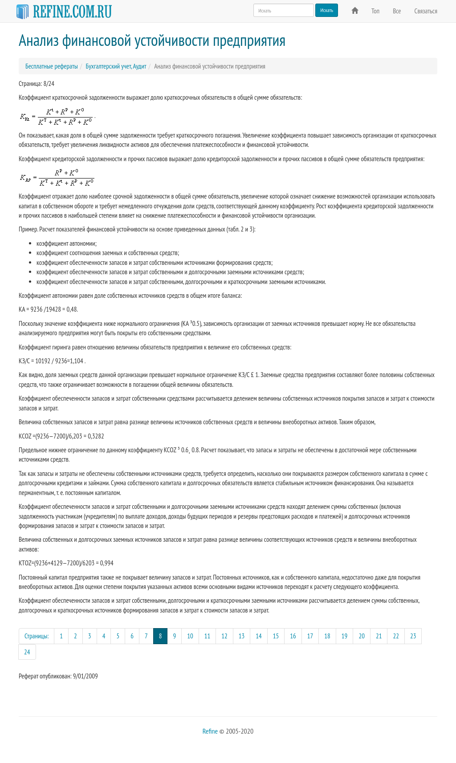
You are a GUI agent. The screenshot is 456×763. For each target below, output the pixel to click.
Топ (375, 11)
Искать (326, 10)
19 (345, 636)
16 (293, 636)
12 (224, 636)
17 (310, 636)
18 (327, 636)
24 (27, 652)
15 (276, 636)
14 (259, 636)
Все (397, 11)
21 (379, 636)
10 (190, 636)
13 (242, 636)
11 (207, 636)
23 (413, 636)
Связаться (426, 11)
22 (396, 636)
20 (361, 636)
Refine (210, 730)
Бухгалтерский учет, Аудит (116, 66)
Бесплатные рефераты (51, 66)
